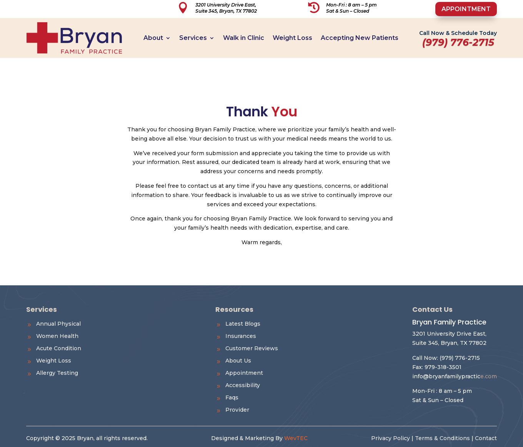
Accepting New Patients (359, 37)
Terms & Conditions (442, 438)
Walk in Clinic (243, 37)
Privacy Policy (390, 438)
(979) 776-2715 (460, 357)
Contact (486, 438)
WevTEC (296, 438)
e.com (454, 376)
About (153, 37)
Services (193, 37)
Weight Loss (292, 37)
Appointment (466, 9)
